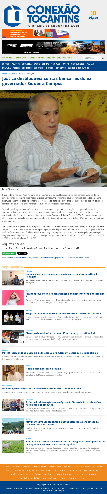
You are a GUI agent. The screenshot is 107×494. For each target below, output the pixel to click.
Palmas (90, 64)
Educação (38, 68)
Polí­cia (16, 68)
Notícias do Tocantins (20, 474)
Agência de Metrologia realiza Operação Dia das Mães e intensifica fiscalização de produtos (63, 403)
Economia (26, 64)
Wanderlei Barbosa (92, 470)
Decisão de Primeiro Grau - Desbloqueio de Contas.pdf (44, 248)
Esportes (27, 68)
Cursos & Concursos (78, 68)
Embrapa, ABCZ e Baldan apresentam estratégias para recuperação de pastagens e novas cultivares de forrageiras (65, 443)
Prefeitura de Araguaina (64, 474)
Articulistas (19, 470)
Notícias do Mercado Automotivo (47, 466)
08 (12, 73)
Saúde (37, 64)
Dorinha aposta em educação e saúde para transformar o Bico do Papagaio (62, 275)
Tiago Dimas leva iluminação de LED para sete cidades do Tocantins (63, 313)
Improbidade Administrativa (43, 258)
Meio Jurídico (77, 64)
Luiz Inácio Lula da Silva (30, 478)
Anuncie (31, 58)
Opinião (45, 64)
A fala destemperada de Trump (43, 368)
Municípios (50, 58)
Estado (5, 64)
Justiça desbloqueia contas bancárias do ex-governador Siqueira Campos (47, 81)
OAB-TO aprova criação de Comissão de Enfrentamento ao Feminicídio (41, 388)
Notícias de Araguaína (41, 474)
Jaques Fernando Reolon (65, 258)
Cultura (6, 68)
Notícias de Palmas (82, 466)
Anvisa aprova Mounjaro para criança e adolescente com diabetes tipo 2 (65, 295)
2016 (18, 73)
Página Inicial (8, 58)
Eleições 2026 (32, 470)
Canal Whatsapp (64, 58)
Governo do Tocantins (86, 474)
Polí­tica (16, 64)
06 (14, 73)
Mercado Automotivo (22, 466)
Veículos (55, 64)
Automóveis (98, 466)
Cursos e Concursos (68, 478)
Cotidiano (61, 68)
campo (9, 470)
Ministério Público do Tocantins (68, 470)
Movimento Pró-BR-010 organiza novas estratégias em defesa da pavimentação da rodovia (62, 423)
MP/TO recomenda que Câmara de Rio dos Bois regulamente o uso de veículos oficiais (50, 352)
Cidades (50, 68)
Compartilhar (9, 253)
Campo (66, 64)
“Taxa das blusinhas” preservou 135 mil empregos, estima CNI (60, 333)
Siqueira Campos (82, 258)
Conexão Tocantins (14, 488)
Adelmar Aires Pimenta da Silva (19, 258)
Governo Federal (50, 478)
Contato (40, 58)
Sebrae (83, 478)
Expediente (21, 58)
